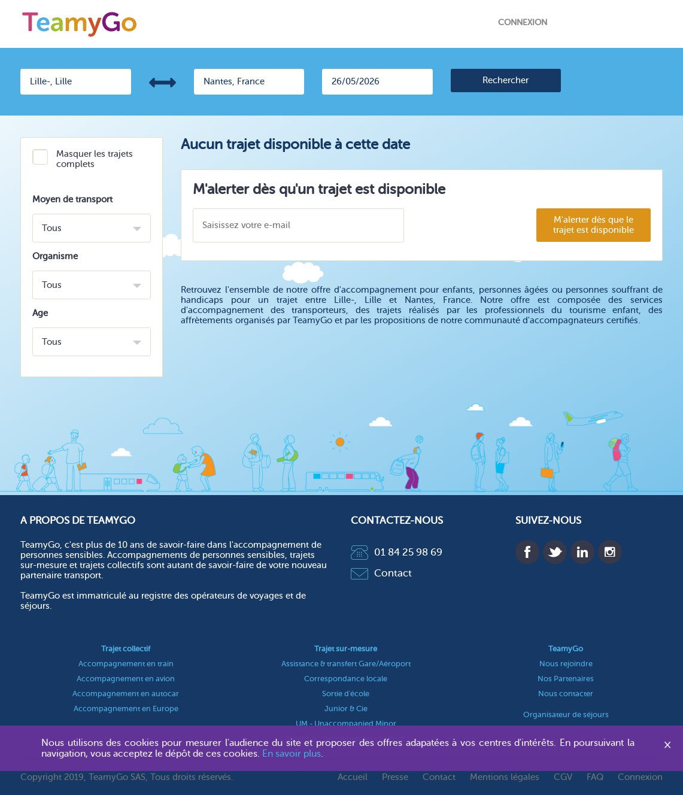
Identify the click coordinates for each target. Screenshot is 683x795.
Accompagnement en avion (126, 678)
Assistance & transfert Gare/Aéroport (346, 663)
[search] (506, 80)
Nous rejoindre (566, 663)
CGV (563, 777)
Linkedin (582, 552)
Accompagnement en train (126, 663)
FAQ (595, 777)
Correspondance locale (345, 678)
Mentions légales (504, 777)
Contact (381, 573)
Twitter (555, 552)
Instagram (610, 552)
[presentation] (475, 226)
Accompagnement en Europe (126, 708)
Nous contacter (565, 693)
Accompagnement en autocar (125, 693)
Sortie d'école (345, 693)
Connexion (522, 22)
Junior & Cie (346, 708)
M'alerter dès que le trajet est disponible (593, 225)
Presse (395, 777)
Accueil (353, 777)
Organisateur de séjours (566, 714)
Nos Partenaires (566, 678)
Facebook (527, 552)
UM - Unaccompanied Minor (346, 723)
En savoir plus (291, 753)
